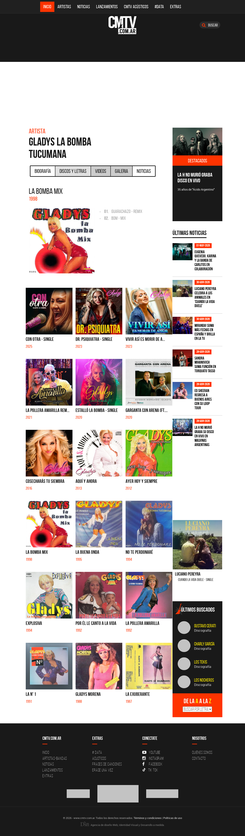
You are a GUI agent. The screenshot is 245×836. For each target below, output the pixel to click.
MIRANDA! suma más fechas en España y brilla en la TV (205, 332)
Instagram (153, 758)
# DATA (97, 752)
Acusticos (99, 758)
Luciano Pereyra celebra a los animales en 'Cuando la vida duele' (205, 297)
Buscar (210, 25)
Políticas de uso (172, 818)
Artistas (64, 6)
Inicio (47, 6)
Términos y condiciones (147, 818)
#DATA (159, 6)
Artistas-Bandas (54, 758)
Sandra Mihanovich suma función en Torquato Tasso (205, 364)
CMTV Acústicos (136, 6)
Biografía (43, 171)
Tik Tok (150, 770)
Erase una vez (102, 770)
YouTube (151, 752)
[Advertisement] (122, 92)
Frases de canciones (107, 764)
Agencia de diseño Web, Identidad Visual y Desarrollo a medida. (122, 825)
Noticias (83, 6)
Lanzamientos (107, 6)
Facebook (152, 764)
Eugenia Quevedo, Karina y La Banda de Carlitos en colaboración (205, 260)
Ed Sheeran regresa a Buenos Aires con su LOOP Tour (203, 399)
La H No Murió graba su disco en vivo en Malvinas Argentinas (204, 436)
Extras (175, 6)
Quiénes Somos (202, 752)
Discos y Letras (73, 171)
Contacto (199, 758)
